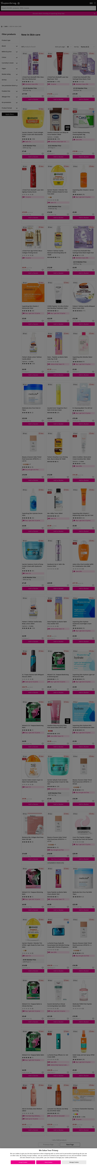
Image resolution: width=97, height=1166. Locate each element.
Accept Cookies (23, 1162)
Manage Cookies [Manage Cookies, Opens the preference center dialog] (74, 1162)
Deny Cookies (48, 1162)
